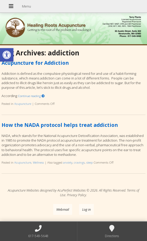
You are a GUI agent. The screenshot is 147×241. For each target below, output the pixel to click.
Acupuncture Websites (23, 190)
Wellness (38, 162)
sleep (89, 162)
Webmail (62, 209)
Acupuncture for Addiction (35, 62)
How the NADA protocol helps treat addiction (60, 124)
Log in (86, 209)
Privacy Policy (76, 195)
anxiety (67, 162)
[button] (6, 55)
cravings (79, 162)
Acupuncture (22, 103)
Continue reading (31, 96)
